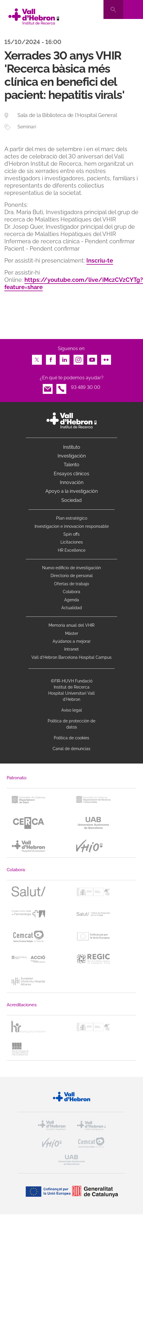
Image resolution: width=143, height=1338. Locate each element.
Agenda (71, 600)
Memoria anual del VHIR (71, 625)
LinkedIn (64, 358)
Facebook (51, 358)
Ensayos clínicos (71, 473)
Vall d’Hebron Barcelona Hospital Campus (71, 657)
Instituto (71, 447)
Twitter (37, 358)
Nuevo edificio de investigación (71, 567)
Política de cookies (71, 738)
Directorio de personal (72, 575)
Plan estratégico (71, 518)
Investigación (72, 456)
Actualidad (71, 607)
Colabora (71, 591)
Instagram (78, 358)
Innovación (71, 482)
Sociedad (71, 500)
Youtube (92, 358)
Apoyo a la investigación (71, 491)
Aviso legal (71, 710)
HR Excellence (71, 550)
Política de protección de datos (71, 724)
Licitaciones (71, 542)
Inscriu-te (99, 260)
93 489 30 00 (85, 387)
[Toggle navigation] (133, 9)
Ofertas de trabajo (71, 583)
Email (48, 387)
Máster (71, 633)
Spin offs (71, 534)
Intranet (71, 649)
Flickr (106, 358)
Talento (71, 464)
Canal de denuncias (71, 748)
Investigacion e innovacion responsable (72, 526)
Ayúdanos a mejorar (72, 641)
